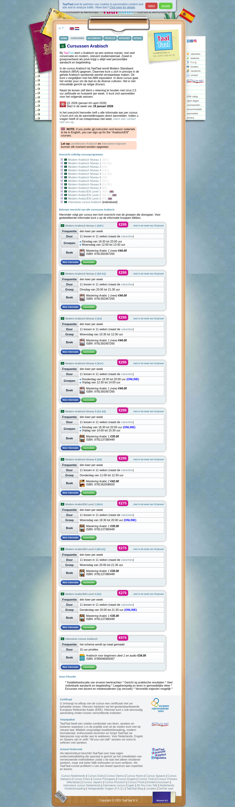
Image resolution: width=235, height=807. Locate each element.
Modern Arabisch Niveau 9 (85, 187)
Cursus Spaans (155, 775)
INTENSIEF (124, 38)
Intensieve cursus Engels (118, 785)
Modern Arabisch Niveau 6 (85, 177)
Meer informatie (70, 262)
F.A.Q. (194, 62)
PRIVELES (110, 38)
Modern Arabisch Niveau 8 (88, 184)
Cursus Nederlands (73, 775)
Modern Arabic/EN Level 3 (85, 198)
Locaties (150, 788)
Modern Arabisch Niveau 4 (86, 170)
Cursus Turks (146, 779)
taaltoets (195, 58)
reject (151, 4)
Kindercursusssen (158, 782)
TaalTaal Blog (134, 788)
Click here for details (122, 6)
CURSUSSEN (77, 38)
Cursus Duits (96, 775)
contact (194, 75)
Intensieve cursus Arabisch (83, 202)
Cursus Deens (115, 775)
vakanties (195, 54)
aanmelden (192, 113)
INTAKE (138, 38)
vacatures (196, 71)
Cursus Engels (126, 779)
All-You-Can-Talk (146, 785)
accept (166, 4)
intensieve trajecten (114, 143)
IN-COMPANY (94, 38)
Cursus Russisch (115, 782)
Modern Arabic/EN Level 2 (87, 195)
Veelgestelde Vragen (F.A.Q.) (106, 788)
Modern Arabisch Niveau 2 (88, 163)
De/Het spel (165, 788)
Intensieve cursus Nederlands (82, 785)
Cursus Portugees (104, 779)
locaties (194, 66)
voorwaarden (193, 105)
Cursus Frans (81, 779)
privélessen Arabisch (84, 143)
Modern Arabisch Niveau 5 (88, 173)
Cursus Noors (135, 775)
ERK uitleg (192, 96)
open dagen (193, 100)
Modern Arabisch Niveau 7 (86, 180)
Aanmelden (89, 262)
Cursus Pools (136, 782)
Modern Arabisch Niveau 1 (86, 159)
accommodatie (194, 109)
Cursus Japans (92, 782)
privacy (190, 117)
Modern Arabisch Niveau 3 (85, 166)
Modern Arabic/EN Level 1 (86, 191)
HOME (64, 38)
